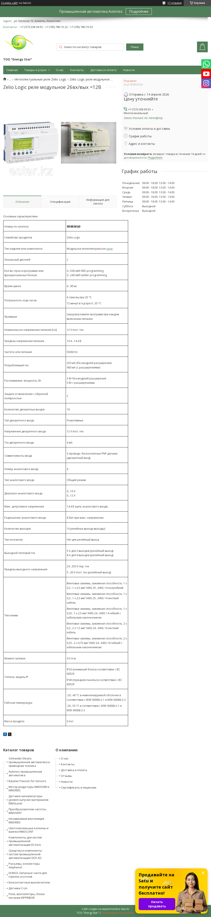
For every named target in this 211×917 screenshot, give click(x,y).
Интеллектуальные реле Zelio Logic (40, 79)
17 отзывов (175, 3)
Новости (129, 70)
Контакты (77, 70)
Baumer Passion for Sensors (27, 781)
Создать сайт (9, 3)
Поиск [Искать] (135, 47)
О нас (60, 70)
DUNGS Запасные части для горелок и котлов (28, 874)
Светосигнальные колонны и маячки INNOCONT (28, 830)
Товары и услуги (35, 70)
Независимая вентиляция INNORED (26, 820)
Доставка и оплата (103, 70)
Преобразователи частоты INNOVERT (27, 811)
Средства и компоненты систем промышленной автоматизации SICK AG (25, 854)
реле (109, 249)
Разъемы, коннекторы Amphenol (24, 865)
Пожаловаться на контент (118, 913)
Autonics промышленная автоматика (25, 773)
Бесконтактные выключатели (29, 882)
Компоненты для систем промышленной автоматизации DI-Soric (25, 841)
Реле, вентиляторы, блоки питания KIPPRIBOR (27, 896)
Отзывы (66, 776)
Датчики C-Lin (18, 888)
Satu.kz (125, 909)
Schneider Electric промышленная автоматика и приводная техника (29, 762)
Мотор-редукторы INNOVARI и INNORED (29, 788)
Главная (12, 70)
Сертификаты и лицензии (78, 787)
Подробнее (138, 11)
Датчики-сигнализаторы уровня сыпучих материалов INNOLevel (28, 799)
